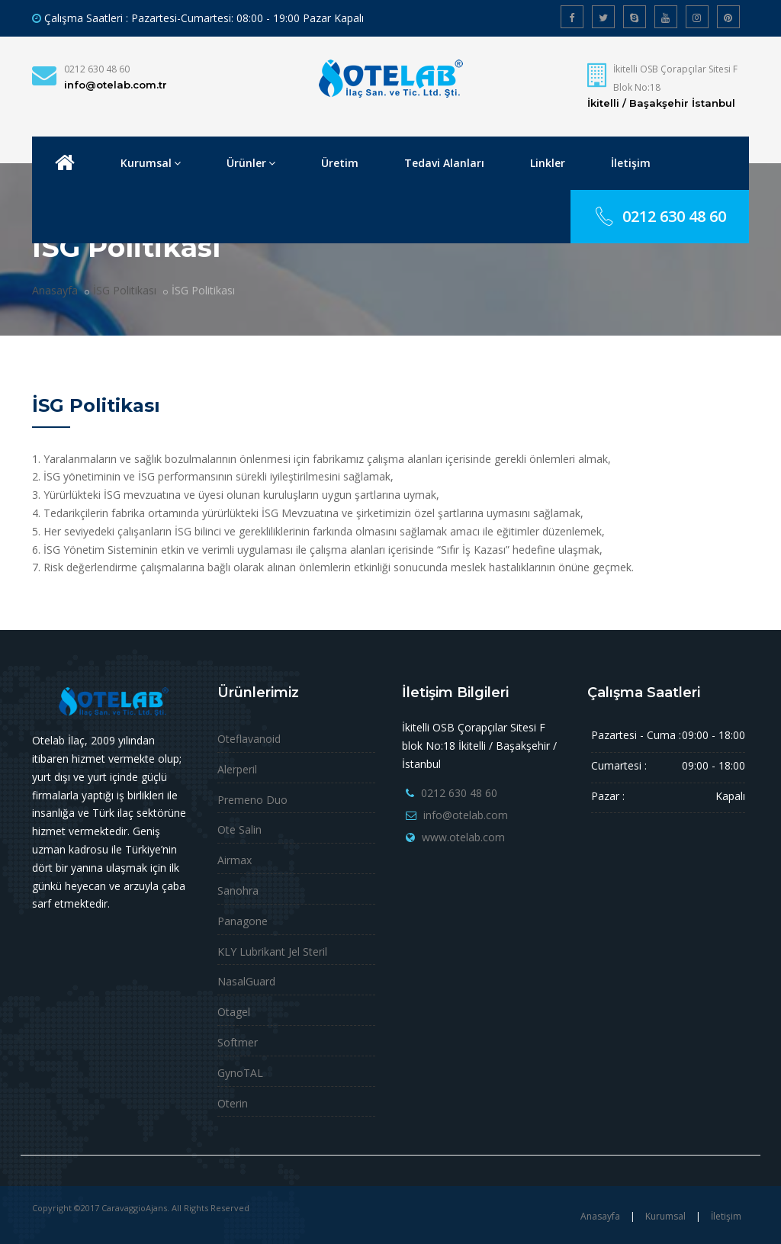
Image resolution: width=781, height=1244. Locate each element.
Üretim (339, 163)
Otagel (233, 1012)
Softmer (237, 1042)
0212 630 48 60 (97, 69)
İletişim (631, 163)
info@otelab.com (465, 815)
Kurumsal (151, 163)
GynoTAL (240, 1073)
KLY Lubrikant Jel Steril (272, 951)
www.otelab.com (463, 837)
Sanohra (238, 890)
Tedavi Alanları (444, 163)
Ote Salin (239, 829)
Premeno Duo (252, 799)
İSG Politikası (124, 290)
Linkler (547, 163)
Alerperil (237, 769)
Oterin (232, 1103)
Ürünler (251, 163)
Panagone (242, 921)
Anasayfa (55, 290)
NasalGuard (246, 981)
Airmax (234, 860)
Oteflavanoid (249, 738)
